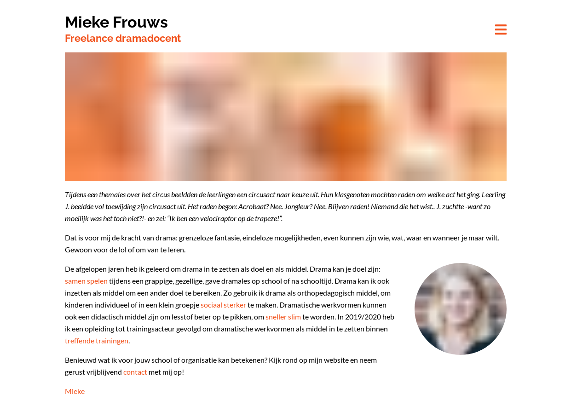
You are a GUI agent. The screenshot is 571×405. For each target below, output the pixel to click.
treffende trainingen (96, 340)
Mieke (75, 391)
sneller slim (283, 316)
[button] (501, 30)
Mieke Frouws (116, 22)
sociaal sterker (223, 304)
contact (135, 371)
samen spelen (86, 280)
